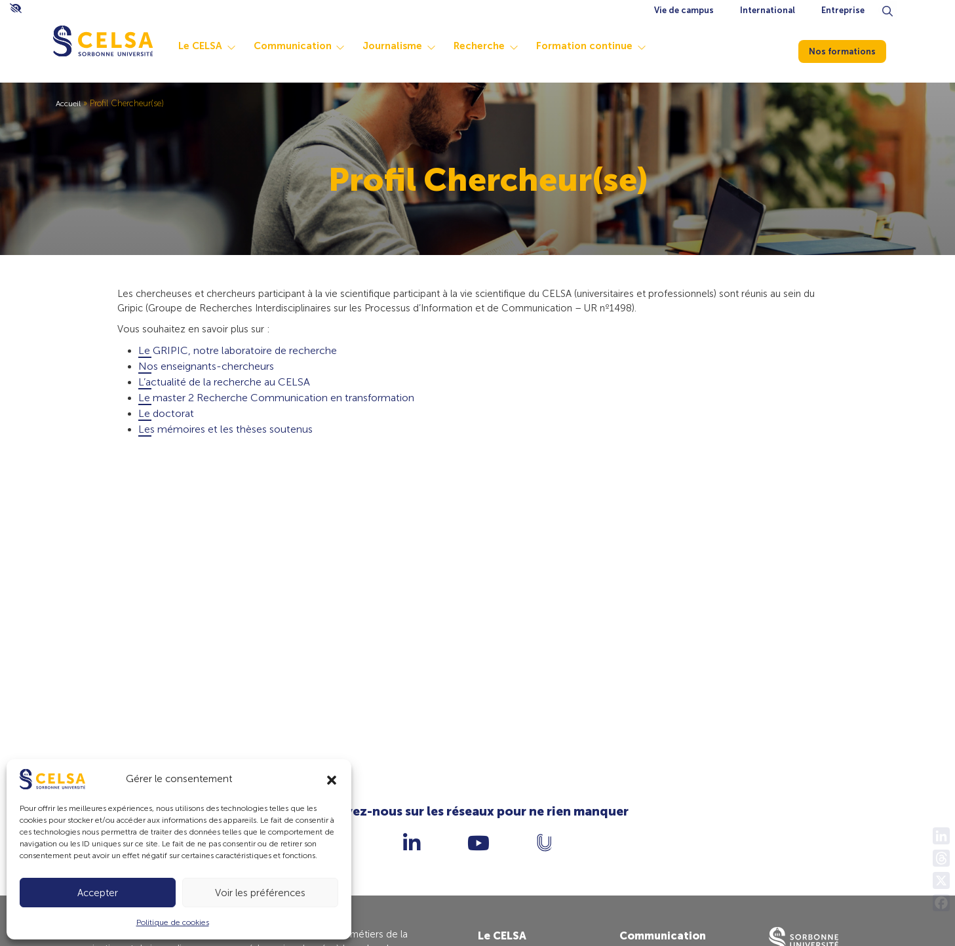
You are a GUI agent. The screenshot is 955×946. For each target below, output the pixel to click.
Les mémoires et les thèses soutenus (225, 433)
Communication (319, 46)
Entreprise (843, 10)
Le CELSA (226, 46)
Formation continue (610, 46)
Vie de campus (684, 10)
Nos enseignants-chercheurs (206, 370)
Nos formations (850, 49)
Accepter (97, 893)
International (767, 10)
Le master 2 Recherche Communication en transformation (276, 401)
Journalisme (418, 46)
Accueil (70, 103)
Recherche (505, 46)
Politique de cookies (172, 922)
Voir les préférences (260, 893)
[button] (331, 778)
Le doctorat (166, 417)
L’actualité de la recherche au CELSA (224, 386)
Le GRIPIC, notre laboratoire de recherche (237, 354)
